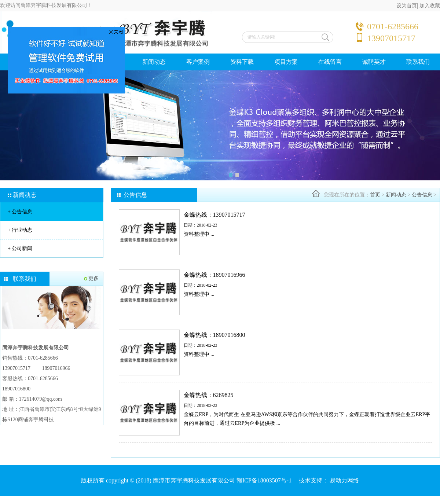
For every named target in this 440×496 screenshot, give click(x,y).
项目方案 (286, 62)
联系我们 (418, 62)
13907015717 (16, 368)
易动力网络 (344, 480)
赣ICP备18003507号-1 (264, 480)
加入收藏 (429, 5)
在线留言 (330, 62)
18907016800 (16, 389)
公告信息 (20, 211)
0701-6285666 (43, 358)
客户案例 (198, 62)
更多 (93, 278)
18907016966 (56, 368)
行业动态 (20, 230)
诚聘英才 (374, 62)
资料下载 (242, 62)
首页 (375, 195)
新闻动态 (154, 62)
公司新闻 (20, 248)
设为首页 (406, 5)
